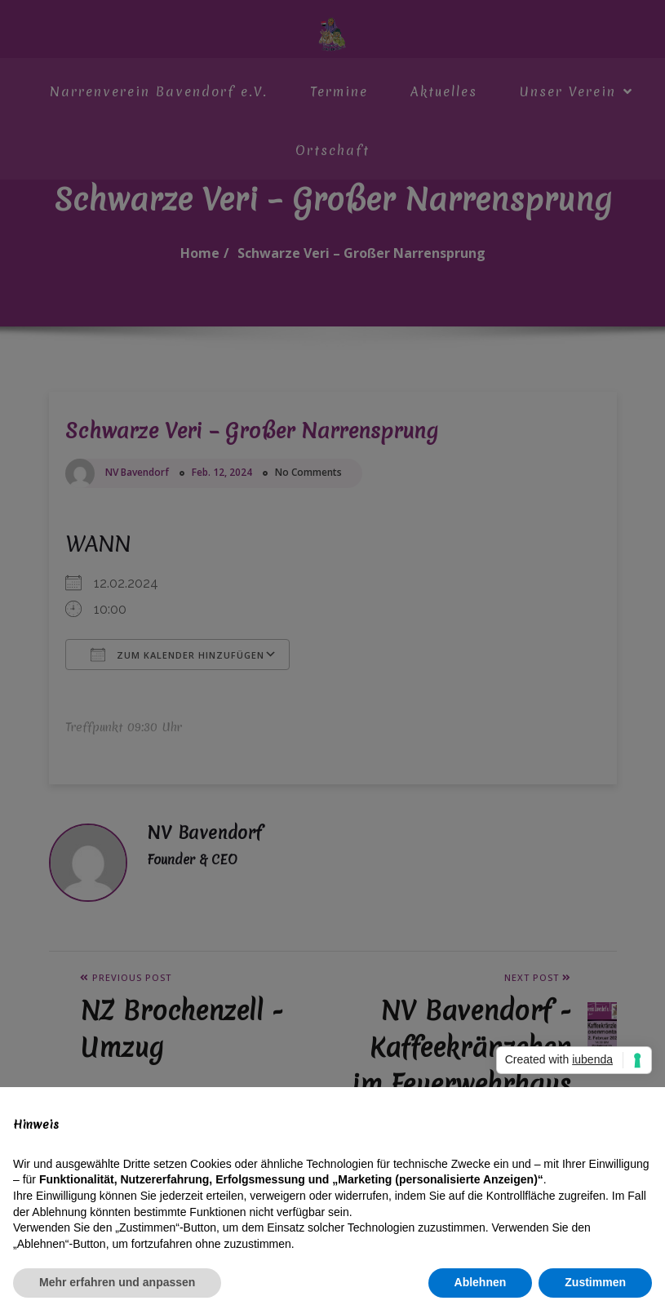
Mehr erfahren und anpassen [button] (117, 1282)
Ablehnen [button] (480, 1282)
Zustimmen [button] (595, 1282)
